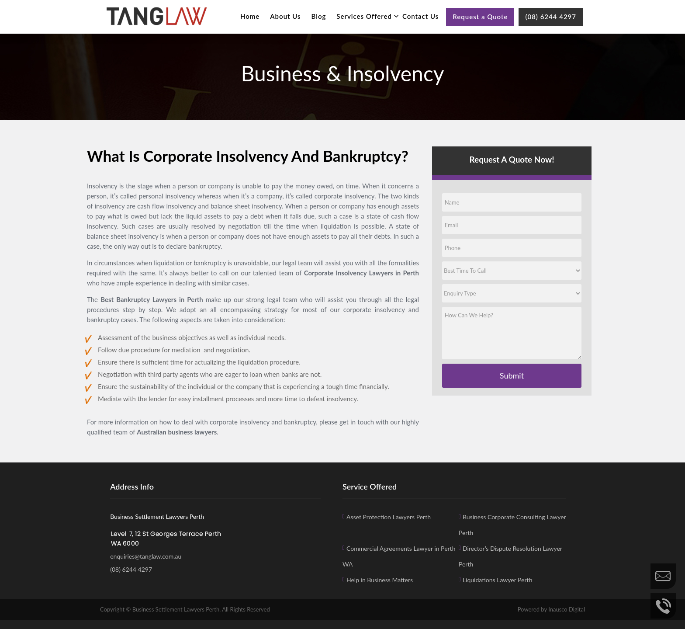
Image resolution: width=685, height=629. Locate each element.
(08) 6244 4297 (550, 17)
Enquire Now (663, 576)
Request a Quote (480, 17)
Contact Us (420, 16)
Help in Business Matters (379, 580)
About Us (285, 16)
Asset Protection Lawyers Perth (388, 517)
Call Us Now (663, 606)
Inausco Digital (566, 609)
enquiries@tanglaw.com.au (145, 556)
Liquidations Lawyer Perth (498, 580)
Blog (318, 16)
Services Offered (364, 16)
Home (249, 16)
